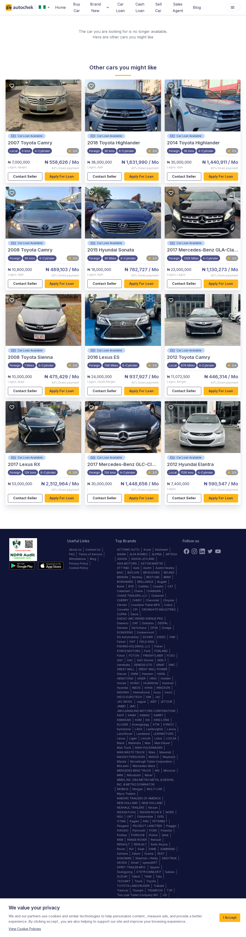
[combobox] (45, 7)
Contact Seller (25, 177)
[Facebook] (186, 551)
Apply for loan (62, 176)
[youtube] (218, 551)
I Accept (229, 917)
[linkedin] (202, 551)
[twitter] (210, 551)
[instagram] (194, 551)
